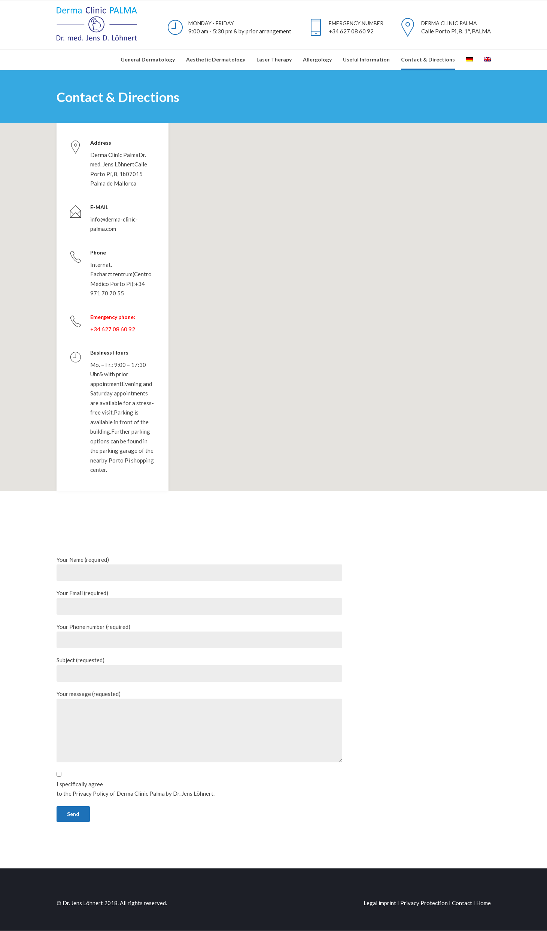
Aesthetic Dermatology (215, 59)
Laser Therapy (274, 59)
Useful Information (366, 59)
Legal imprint (380, 892)
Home (483, 892)
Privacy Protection (424, 892)
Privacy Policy (91, 782)
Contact (462, 892)
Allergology (317, 59)
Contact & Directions (428, 59)
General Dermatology (148, 59)
